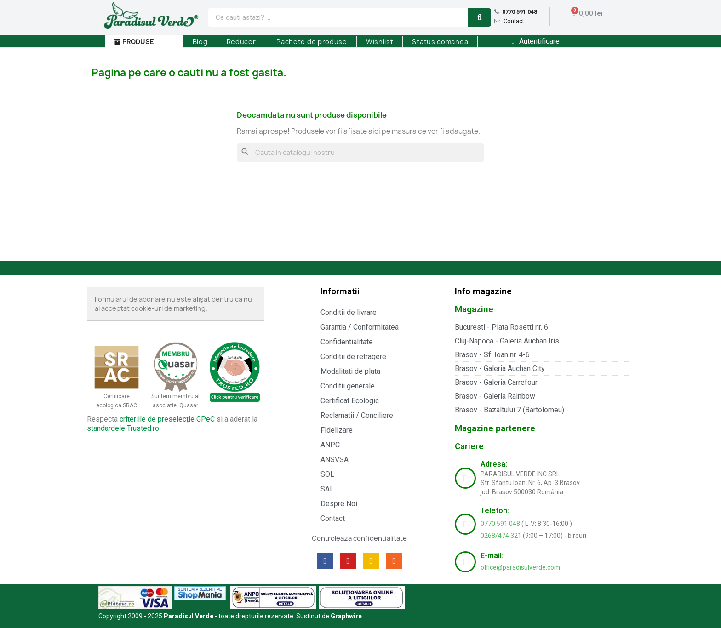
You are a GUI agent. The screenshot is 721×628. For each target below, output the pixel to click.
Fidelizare (336, 430)
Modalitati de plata (350, 371)
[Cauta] (360, 152)
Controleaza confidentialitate (359, 538)
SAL (327, 489)
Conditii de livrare (348, 312)
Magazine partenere (495, 428)
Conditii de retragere (353, 356)
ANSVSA (334, 459)
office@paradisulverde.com (520, 567)
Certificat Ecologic (349, 400)
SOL (327, 474)
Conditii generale (347, 386)
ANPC (330, 444)
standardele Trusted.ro (123, 428)
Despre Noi (338, 503)
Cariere (469, 446)
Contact (514, 20)
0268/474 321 (502, 535)
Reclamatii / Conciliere (356, 415)
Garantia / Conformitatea (359, 327)
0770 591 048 (519, 11)
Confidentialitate (346, 341)
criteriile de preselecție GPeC (167, 419)
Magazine (474, 309)
